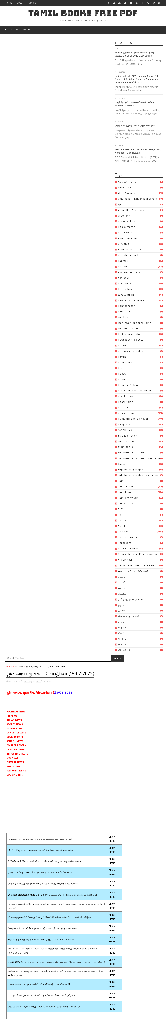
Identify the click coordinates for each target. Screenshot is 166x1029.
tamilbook (124, 493)
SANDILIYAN (125, 430)
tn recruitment (128, 538)
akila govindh (126, 194)
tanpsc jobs (125, 504)
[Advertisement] (59, 190)
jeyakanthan (126, 295)
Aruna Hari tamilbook (132, 210)
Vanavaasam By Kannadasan (83, 691)
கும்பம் (122, 589)
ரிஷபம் (122, 645)
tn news (123, 532)
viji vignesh (125, 560)
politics (123, 380)
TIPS (121, 510)
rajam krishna (127, 408)
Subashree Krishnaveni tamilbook (139, 459)
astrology (124, 216)
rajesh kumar (127, 414)
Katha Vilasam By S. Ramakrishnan (87, 698)
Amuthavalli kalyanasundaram (137, 199)
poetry (122, 374)
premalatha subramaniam (135, 391)
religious (124, 425)
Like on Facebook (92, 632)
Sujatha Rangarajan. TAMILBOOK (138, 476)
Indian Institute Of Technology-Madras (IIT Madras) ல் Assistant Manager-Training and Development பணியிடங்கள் (136, 80)
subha (122, 464)
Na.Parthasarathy (129, 335)
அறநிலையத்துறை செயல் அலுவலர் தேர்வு (135, 126)
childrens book (127, 239)
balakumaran (126, 227)
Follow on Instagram (92, 645)
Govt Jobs (124, 278)
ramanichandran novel (133, 419)
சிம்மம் (122, 594)
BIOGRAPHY (125, 233)
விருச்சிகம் (124, 650)
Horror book (126, 289)
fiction (122, 267)
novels (122, 346)
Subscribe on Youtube (92, 638)
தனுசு (121, 605)
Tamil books (126, 487)
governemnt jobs (129, 273)
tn (119, 515)
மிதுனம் (122, 628)
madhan (123, 318)
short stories (126, 442)
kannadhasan (127, 306)
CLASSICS (123, 244)
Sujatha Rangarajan (130, 470)
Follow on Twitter (92, 625)
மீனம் (121, 634)
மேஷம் (122, 639)
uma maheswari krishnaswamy (138, 555)
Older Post (104, 549)
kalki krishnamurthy (131, 301)
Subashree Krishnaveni (133, 453)
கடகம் (122, 577)
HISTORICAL (125, 284)
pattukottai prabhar (131, 352)
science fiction (128, 436)
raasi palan (125, 402)
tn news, (48, 65)
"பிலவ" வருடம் (127, 182)
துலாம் (122, 611)
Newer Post (13, 549)
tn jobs (122, 526)
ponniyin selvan (128, 385)
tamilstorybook (128, 498)
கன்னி (121, 583)
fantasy (123, 261)
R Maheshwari (127, 397)
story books (125, 447)
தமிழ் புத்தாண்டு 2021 (130, 600)
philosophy (125, 363)
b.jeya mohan (126, 222)
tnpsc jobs (125, 543)
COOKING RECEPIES (130, 250)
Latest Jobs (125, 312)
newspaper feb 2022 (131, 340)
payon (122, 357)
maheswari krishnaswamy (134, 323)
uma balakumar (128, 549)
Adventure (124, 188)
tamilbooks (23, 29)
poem (121, 369)
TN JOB (122, 521)
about (20, 2)
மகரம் (121, 622)
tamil (121, 481)
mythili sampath (128, 329)
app (120, 205)
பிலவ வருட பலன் (129, 617)
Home (9, 2)
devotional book (128, 256)
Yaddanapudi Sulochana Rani (136, 566)
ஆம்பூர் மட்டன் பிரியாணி (133, 572)
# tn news (19, 452)
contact (32, 2)
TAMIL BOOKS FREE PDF (83, 13)
